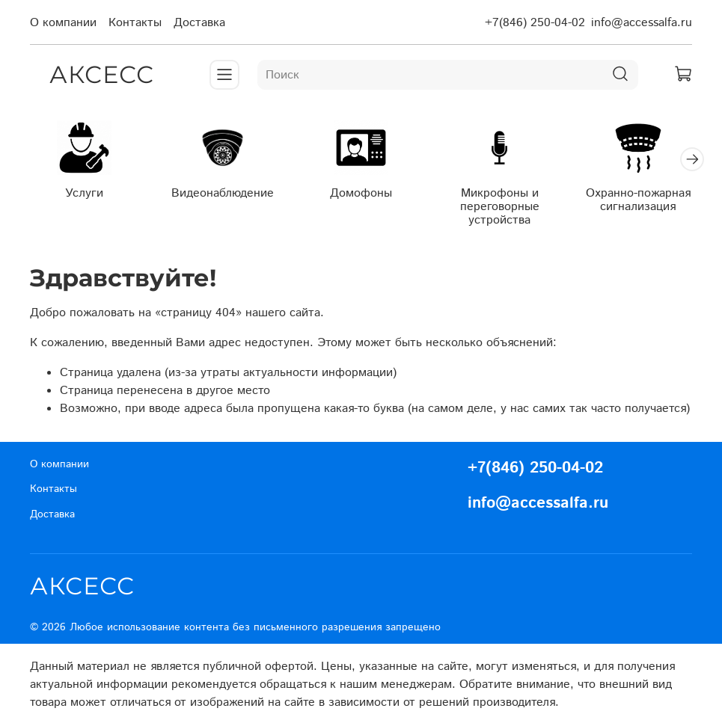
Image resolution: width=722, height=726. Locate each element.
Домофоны (361, 192)
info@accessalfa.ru (641, 22)
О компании (63, 22)
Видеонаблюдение (222, 192)
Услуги (84, 192)
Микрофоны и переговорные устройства (499, 206)
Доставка (199, 22)
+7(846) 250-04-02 (535, 22)
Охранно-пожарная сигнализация (638, 199)
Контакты (135, 22)
